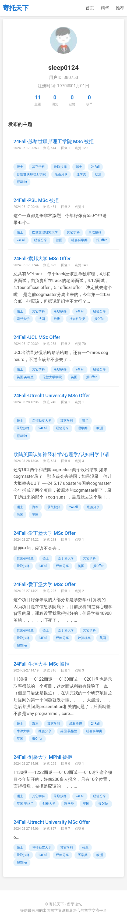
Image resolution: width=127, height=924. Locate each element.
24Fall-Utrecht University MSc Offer (51, 395)
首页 (90, 7)
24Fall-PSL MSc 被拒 (36, 200)
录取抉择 (60, 167)
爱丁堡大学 (66, 558)
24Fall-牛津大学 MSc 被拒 (41, 664)
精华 (105, 7)
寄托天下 (16, 8)
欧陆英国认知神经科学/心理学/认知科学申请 (61, 454)
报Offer (22, 182)
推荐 (120, 7)
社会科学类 (79, 240)
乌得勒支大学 (41, 421)
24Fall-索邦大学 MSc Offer (42, 258)
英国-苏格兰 (25, 558)
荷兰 (85, 421)
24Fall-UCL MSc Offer (36, 337)
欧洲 (98, 174)
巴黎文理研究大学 (45, 232)
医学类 (82, 855)
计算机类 (84, 638)
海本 (35, 507)
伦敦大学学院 (52, 377)
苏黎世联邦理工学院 (31, 174)
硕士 (20, 167)
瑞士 (79, 167)
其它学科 (38, 167)
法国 (59, 240)
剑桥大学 (49, 804)
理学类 (81, 174)
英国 (74, 377)
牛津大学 (23, 731)
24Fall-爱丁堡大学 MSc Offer (44, 533)
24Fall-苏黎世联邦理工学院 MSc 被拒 (53, 141)
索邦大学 (23, 319)
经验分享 (61, 174)
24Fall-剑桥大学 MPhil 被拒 (42, 757)
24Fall (95, 167)
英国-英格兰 (25, 377)
